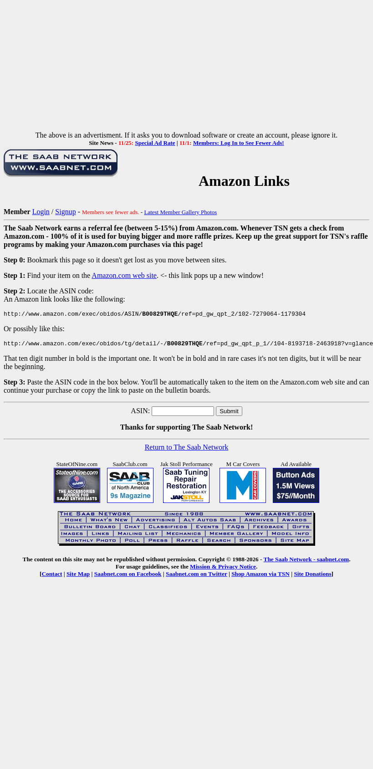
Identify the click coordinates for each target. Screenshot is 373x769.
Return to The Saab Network (187, 450)
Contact (51, 576)
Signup (65, 211)
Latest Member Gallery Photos (180, 212)
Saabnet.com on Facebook (128, 576)
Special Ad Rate (155, 142)
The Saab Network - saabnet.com (306, 562)
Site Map (78, 576)
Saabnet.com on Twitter (196, 576)
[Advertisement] (186, 67)
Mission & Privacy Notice (223, 569)
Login (41, 211)
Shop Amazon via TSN (260, 576)
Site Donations (312, 576)
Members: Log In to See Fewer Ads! (238, 142)
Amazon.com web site (124, 275)
